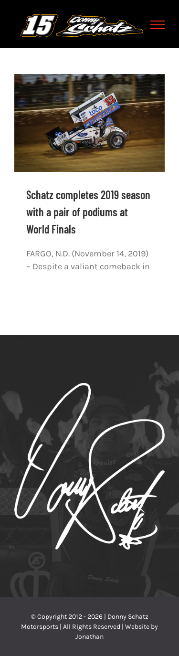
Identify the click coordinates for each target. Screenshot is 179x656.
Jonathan (89, 637)
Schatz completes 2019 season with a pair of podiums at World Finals (88, 212)
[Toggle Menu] (158, 25)
